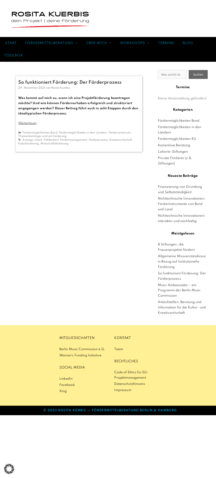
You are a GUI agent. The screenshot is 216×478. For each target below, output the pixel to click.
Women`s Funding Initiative (80, 355)
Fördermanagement (73, 140)
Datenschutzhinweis (129, 384)
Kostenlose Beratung (174, 145)
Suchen (198, 74)
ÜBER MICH (101, 43)
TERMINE (166, 43)
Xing (63, 391)
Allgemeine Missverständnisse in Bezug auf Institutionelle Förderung (182, 262)
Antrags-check (32, 140)
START (10, 43)
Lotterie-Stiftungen (173, 151)
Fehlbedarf (51, 140)
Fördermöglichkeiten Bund (39, 132)
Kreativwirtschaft (120, 140)
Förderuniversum (120, 132)
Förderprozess (98, 140)
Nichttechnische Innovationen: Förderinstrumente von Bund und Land (181, 204)
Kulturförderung (28, 143)
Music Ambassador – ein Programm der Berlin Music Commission (179, 291)
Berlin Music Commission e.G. (82, 349)
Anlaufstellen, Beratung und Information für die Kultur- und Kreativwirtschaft (182, 308)
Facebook (67, 385)
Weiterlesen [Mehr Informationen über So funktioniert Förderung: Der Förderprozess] (27, 123)
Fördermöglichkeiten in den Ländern (83, 132)
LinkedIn (66, 378)
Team (118, 349)
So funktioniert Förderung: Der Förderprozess (69, 82)
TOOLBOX (13, 55)
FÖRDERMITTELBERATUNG (53, 43)
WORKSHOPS (137, 43)
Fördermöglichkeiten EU (177, 139)
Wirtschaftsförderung (54, 143)
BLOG (188, 43)
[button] (9, 469)
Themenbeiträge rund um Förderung (42, 136)
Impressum (122, 390)
